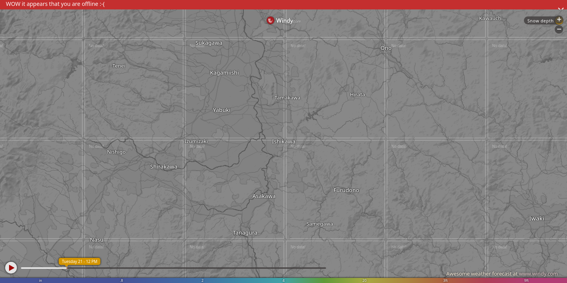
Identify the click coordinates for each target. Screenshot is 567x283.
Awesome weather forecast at (502, 273)
